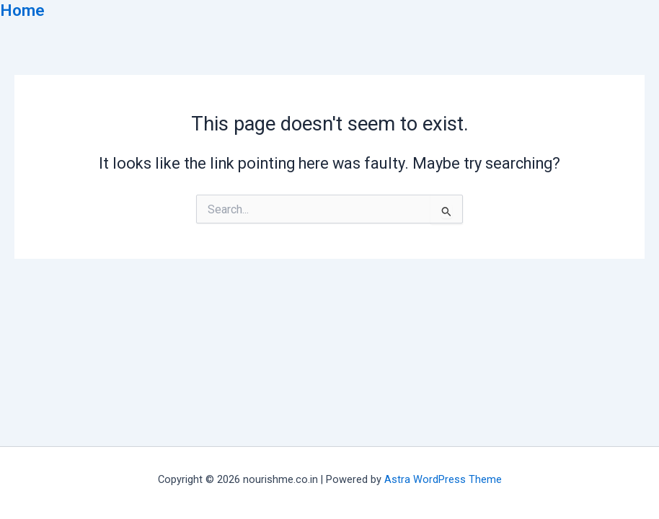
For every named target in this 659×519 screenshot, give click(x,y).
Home (22, 10)
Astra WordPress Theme (443, 479)
